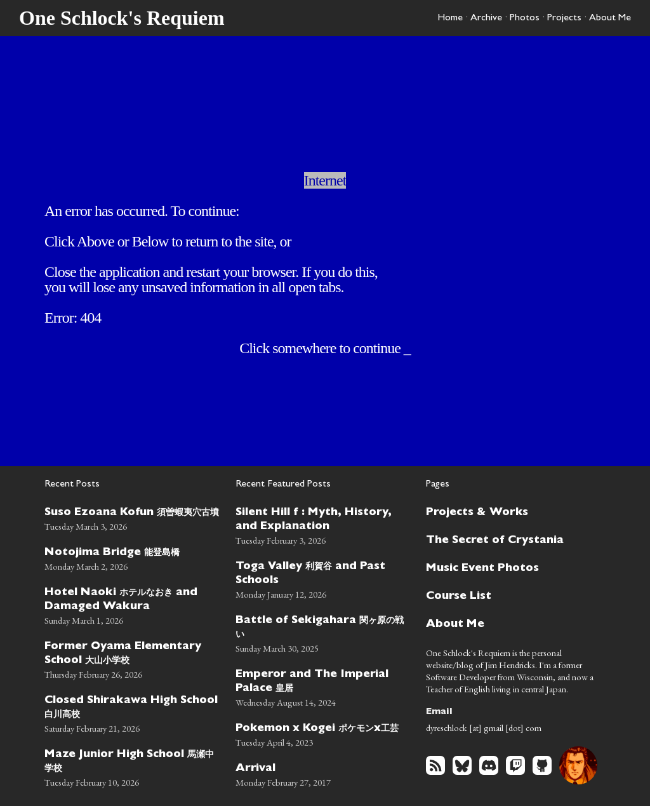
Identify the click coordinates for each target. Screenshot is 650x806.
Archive (486, 18)
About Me (610, 18)
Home (450, 18)
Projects (564, 18)
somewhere (304, 348)
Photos (525, 18)
